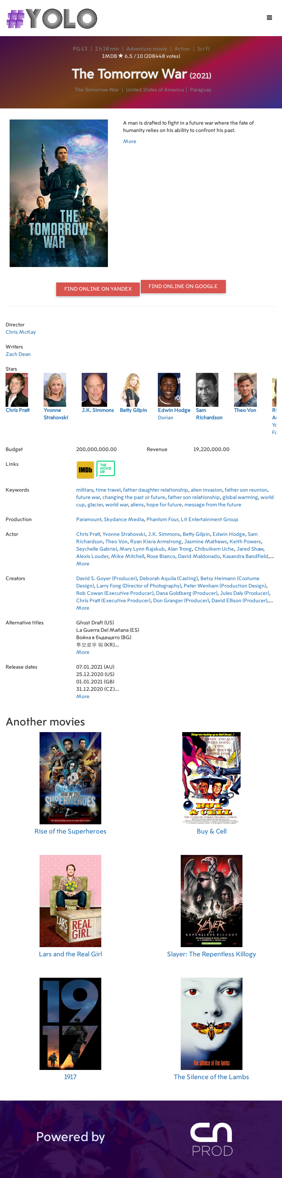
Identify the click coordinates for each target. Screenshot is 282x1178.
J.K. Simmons (164, 534)
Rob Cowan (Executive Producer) (114, 593)
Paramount (88, 519)
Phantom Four (162, 519)
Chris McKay (21, 332)
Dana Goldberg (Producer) (186, 593)
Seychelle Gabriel (96, 549)
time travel (108, 490)
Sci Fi (203, 49)
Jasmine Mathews (205, 541)
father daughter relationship (155, 490)
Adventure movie (146, 49)
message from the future (212, 504)
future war (88, 497)
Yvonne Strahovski (123, 534)
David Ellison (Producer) (239, 600)
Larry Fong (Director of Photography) (138, 586)
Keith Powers (245, 541)
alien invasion (206, 490)
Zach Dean (18, 354)
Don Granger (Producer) (181, 600)
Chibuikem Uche (214, 549)
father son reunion (246, 490)
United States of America (155, 90)
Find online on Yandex (98, 289)
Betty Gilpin (196, 534)
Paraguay (200, 90)
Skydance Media (124, 519)
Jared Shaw (250, 549)
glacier (95, 504)
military (84, 490)
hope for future (164, 504)
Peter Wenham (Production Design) (225, 586)
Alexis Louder (92, 556)
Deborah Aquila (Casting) (168, 578)
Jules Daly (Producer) (244, 593)
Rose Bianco (161, 556)
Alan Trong (179, 549)
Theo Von (116, 541)
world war (116, 504)
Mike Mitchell (127, 556)
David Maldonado (199, 556)
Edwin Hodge (229, 534)
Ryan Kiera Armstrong (155, 541)
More (129, 141)
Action (182, 49)
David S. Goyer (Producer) (106, 578)
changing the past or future (133, 497)
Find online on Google (183, 286)
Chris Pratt (88, 534)
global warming (240, 497)
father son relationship (194, 497)
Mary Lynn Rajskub (142, 549)
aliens (137, 504)
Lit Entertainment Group (209, 519)
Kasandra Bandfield (245, 556)
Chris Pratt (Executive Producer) (113, 600)
